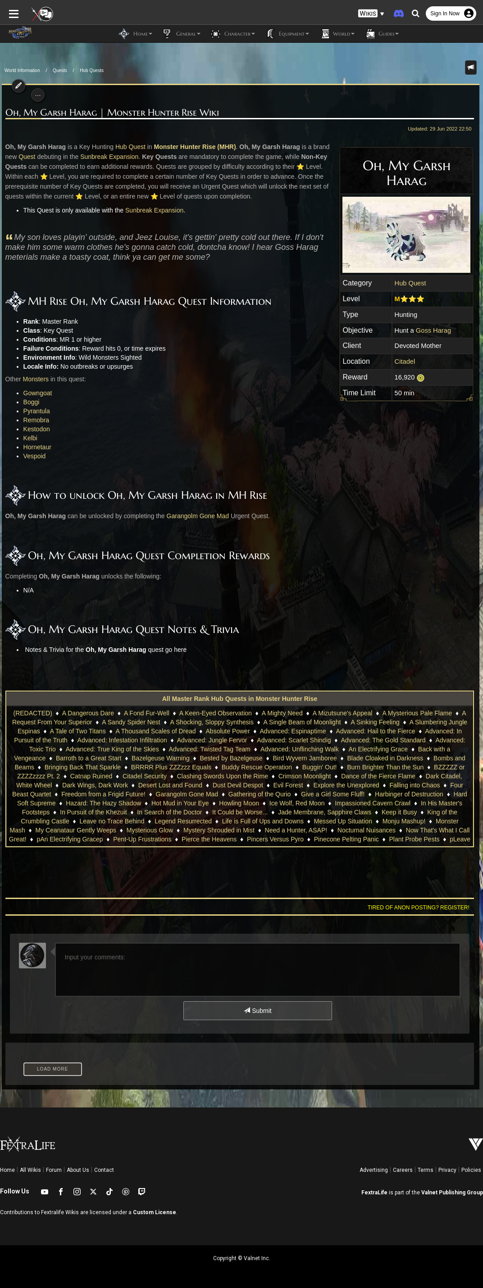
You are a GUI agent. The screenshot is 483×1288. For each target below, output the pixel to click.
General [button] (180, 33)
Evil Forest (270, 785)
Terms (425, 1170)
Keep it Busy (399, 812)
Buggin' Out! (319, 767)
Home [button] (135, 33)
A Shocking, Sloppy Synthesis (211, 722)
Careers (403, 1170)
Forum (54, 1170)
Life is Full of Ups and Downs (263, 821)
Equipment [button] (286, 33)
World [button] (336, 33)
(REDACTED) (33, 713)
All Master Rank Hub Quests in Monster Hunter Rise (240, 698)
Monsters (34, 379)
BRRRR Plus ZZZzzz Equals (171, 767)
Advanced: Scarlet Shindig (294, 740)
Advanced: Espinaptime (293, 731)
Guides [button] (381, 33)
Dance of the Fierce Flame (369, 776)
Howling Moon (233, 803)
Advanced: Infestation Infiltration (122, 740)
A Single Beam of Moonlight (302, 722)
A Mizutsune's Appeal (343, 713)
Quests (60, 70)
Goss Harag (435, 330)
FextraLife (374, 1192)
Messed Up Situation (343, 821)
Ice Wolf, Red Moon (290, 803)
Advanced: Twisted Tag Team (210, 749)
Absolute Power (228, 731)
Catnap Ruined (82, 776)
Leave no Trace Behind (111, 821)
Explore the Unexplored (328, 785)
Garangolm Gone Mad (195, 516)
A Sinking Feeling (375, 722)
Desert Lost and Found (152, 785)
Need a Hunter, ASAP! (296, 830)
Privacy (447, 1170)
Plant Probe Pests (414, 839)
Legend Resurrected (183, 821)
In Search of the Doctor (169, 812)
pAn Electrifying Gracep (69, 839)
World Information (22, 70)
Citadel (406, 361)
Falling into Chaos (397, 785)
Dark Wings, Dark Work (77, 785)
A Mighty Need (282, 713)
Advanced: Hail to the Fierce (375, 731)
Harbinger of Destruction (394, 794)
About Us (78, 1170)
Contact (104, 1170)
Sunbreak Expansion (107, 156)
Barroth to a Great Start (89, 758)
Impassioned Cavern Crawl (366, 803)
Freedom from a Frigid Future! (88, 794)
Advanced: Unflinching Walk (299, 749)
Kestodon (35, 429)
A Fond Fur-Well (146, 713)
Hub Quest (412, 283)
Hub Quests (92, 70)
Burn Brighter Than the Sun (385, 767)
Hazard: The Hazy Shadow (97, 803)
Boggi (30, 402)
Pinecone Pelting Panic (346, 839)
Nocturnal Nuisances (366, 830)
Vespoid (33, 456)
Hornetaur (36, 447)
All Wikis (30, 1170)
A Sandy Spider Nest (131, 722)
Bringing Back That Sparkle (83, 767)
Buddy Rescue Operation (257, 767)
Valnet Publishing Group (452, 1192)
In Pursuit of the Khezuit (93, 812)
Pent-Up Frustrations (142, 839)
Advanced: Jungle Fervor (212, 740)
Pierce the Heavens (209, 839)
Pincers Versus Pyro (275, 839)
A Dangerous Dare (88, 713)
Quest (25, 156)
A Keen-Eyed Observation (215, 713)
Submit (257, 1010)
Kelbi (29, 438)
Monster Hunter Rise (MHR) (193, 146)
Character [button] (232, 33)
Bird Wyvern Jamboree (305, 758)
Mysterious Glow (150, 830)
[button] (371, 14)
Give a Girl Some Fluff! (317, 794)
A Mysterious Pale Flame (417, 713)
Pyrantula (35, 411)
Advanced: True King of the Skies (112, 749)
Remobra (35, 420)
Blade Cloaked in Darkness (385, 758)
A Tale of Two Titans (78, 731)
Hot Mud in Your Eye (174, 803)
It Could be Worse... (240, 812)
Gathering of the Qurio (244, 794)
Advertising (374, 1170)
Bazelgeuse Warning (161, 758)
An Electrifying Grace (378, 749)
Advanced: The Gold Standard (383, 740)
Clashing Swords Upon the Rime (213, 776)
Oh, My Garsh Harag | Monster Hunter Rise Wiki (110, 113)
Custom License (154, 1212)
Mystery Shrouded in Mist (219, 830)
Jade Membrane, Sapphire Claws (324, 812)
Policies (471, 1170)
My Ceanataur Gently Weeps (76, 830)
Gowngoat (36, 393)
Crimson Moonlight (295, 776)
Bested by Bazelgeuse (231, 758)
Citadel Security (136, 776)
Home (7, 1170)
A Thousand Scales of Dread (156, 731)
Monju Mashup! (404, 821)
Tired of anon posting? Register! (420, 907)
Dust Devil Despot (220, 785)
